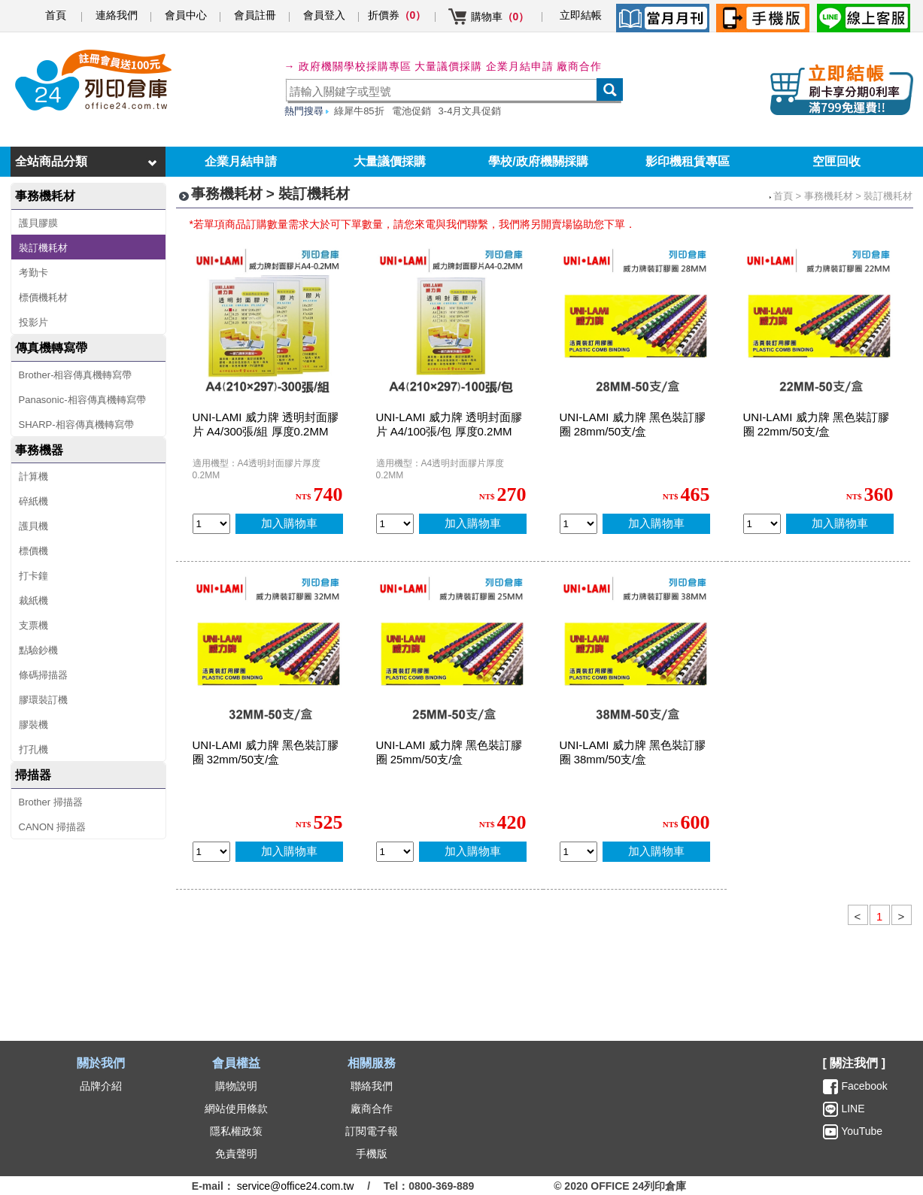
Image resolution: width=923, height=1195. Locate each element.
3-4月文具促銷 (470, 111)
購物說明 (236, 1086)
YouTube (861, 1131)
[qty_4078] (211, 524)
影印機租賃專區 (687, 161)
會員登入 (324, 15)
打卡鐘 (33, 575)
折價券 (397, 15)
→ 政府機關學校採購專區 (348, 66)
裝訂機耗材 (43, 247)
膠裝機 (33, 724)
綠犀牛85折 (359, 111)
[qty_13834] (578, 852)
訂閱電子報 (371, 1131)
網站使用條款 (236, 1108)
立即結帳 (581, 15)
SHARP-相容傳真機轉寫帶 (76, 424)
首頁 (55, 15)
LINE (852, 1108)
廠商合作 (579, 66)
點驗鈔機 (38, 650)
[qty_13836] (578, 524)
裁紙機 (33, 600)
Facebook (864, 1086)
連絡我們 (117, 15)
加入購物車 (289, 523)
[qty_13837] (395, 852)
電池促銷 (411, 111)
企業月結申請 (241, 161)
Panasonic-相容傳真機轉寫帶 (82, 399)
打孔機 (33, 749)
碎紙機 (33, 501)
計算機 (33, 476)
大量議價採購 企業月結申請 (484, 66)
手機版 (371, 1154)
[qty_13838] (762, 524)
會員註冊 (255, 15)
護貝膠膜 (38, 223)
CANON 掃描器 (53, 827)
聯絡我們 (372, 1086)
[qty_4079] (395, 524)
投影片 (33, 322)
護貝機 (33, 526)
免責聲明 (236, 1154)
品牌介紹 (101, 1086)
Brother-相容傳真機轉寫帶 (75, 375)
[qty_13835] (211, 852)
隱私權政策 (236, 1131)
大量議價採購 (390, 161)
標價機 (33, 551)
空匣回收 (836, 161)
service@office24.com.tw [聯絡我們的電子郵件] (295, 1186)
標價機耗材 (43, 297)
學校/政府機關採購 (538, 161)
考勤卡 (33, 272)
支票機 (33, 625)
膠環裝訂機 (43, 699)
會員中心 (186, 15)
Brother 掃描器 (51, 802)
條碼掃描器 (43, 675)
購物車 (500, 17)
